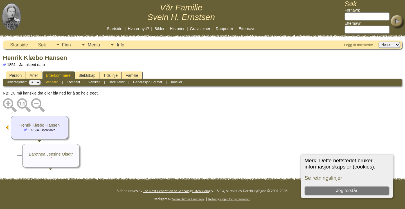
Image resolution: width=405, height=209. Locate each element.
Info (120, 44)
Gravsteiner (200, 28)
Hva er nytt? (138, 28)
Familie (131, 75)
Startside (114, 28)
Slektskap (87, 75)
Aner (34, 75)
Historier (177, 28)
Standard (51, 82)
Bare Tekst (117, 82)
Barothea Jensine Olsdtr (51, 154)
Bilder (159, 28)
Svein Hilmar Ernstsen (188, 199)
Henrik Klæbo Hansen (39, 125)
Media (94, 44)
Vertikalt (94, 82)
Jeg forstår (346, 190)
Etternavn (246, 28)
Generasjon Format (147, 82)
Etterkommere (58, 75)
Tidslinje (111, 75)
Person (15, 75)
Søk (42, 44)
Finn (66, 44)
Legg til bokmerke (358, 45)
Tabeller (176, 82)
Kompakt (73, 82)
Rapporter (224, 28)
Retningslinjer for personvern (229, 199)
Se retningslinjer (323, 178)
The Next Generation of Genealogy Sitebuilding (177, 191)
